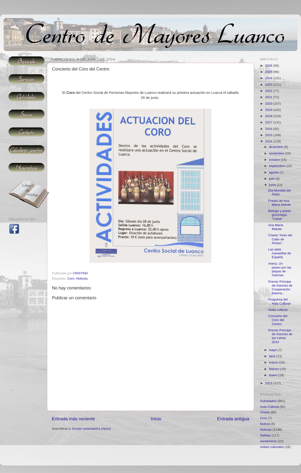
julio (272, 178)
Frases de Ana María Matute (279, 202)
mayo (273, 350)
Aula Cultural (269, 407)
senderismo (268, 441)
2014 (269, 141)
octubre (275, 159)
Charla (265, 412)
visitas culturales (272, 447)
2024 (269, 78)
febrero (274, 369)
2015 (269, 135)
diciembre (276, 147)
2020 (269, 103)
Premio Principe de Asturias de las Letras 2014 (280, 336)
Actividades (268, 401)
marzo (274, 362)
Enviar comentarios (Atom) (91, 428)
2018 (269, 116)
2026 (269, 65)
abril (272, 356)
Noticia (265, 424)
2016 (269, 129)
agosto (274, 172)
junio (273, 185)
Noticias (82, 278)
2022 (269, 91)
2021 (269, 97)
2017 (269, 122)
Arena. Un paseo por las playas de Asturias (279, 269)
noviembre (277, 153)
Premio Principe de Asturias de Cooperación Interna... (280, 287)
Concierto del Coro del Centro (278, 320)
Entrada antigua (233, 418)
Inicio (156, 418)
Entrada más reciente (73, 418)
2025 (269, 72)
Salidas (265, 435)
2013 (269, 383)
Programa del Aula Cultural (279, 301)
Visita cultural (278, 310)
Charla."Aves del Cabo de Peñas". (280, 239)
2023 (269, 84)
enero (273, 375)
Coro (70, 278)
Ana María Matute (275, 227)
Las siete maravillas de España (279, 253)
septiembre (277, 166)
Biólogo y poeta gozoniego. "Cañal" (279, 214)
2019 (269, 110)
